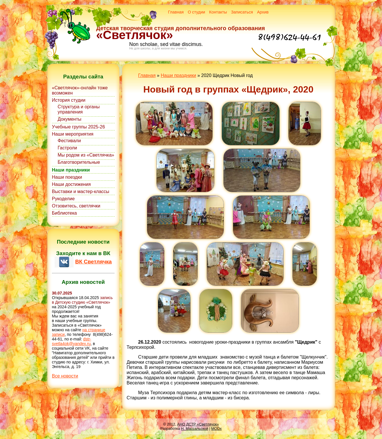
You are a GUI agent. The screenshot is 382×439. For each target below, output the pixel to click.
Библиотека (64, 213)
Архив (262, 12)
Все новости (65, 375)
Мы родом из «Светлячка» (86, 155)
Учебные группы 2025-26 (78, 126)
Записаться (242, 12)
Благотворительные (79, 162)
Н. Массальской (194, 428)
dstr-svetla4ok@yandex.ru (71, 341)
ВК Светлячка (93, 262)
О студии (196, 12)
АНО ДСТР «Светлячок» (198, 424)
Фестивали (69, 140)
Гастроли (67, 147)
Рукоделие (63, 198)
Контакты (218, 12)
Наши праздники (71, 169)
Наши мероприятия (72, 134)
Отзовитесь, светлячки (76, 205)
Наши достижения (71, 184)
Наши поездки (67, 177)
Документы (69, 119)
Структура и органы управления (79, 109)
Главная (176, 12)
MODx (216, 428)
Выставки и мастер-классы (81, 191)
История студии (69, 100)
